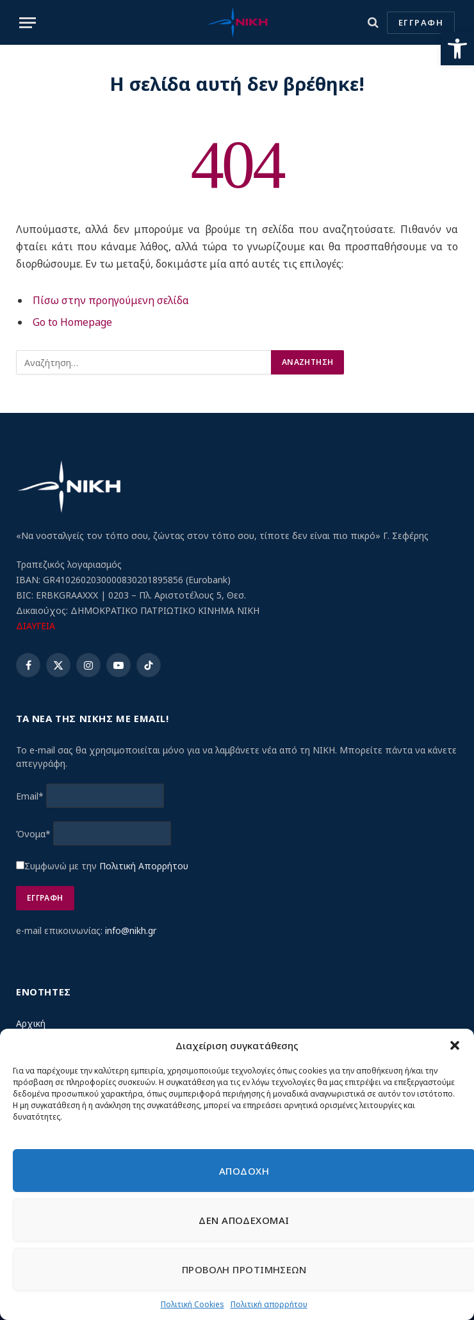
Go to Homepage (72, 322)
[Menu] (27, 22)
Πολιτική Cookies (192, 1304)
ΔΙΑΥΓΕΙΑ (35, 626)
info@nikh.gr (130, 930)
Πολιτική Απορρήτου (143, 866)
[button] (457, 48)
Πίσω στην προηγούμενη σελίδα (111, 300)
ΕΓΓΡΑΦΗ (420, 22)
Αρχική (30, 1023)
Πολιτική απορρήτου (269, 1304)
